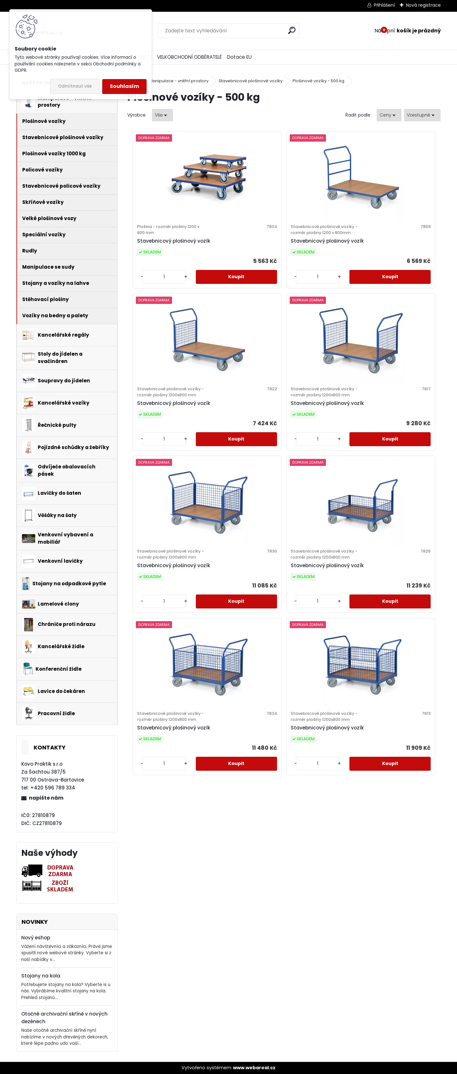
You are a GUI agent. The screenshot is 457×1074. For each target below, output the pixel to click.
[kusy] (145, 309)
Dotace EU (239, 57)
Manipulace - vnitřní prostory (179, 81)
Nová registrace (423, 5)
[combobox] (389, 115)
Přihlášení (384, 5)
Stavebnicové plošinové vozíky (250, 81)
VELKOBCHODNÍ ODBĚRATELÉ (189, 57)
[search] (291, 30)
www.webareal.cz (254, 1067)
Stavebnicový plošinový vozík (163, 257)
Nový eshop (35, 937)
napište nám (46, 798)
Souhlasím (124, 86)
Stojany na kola (40, 975)
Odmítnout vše (75, 86)
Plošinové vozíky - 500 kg (318, 81)
